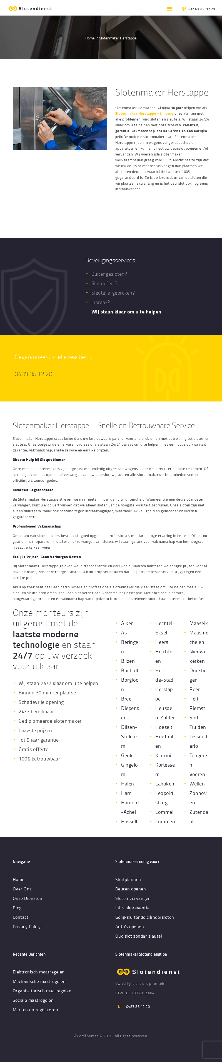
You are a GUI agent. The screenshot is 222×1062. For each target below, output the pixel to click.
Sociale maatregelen (33, 1000)
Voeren (197, 774)
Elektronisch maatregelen (39, 972)
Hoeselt (164, 727)
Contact (21, 917)
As (124, 632)
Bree (126, 698)
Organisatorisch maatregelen (42, 991)
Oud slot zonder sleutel (138, 936)
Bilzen (128, 660)
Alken (127, 623)
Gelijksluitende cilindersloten (144, 917)
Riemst (197, 708)
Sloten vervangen (133, 898)
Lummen (165, 821)
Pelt (193, 698)
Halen (127, 783)
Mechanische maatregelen (39, 981)
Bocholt (130, 670)
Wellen (197, 783)
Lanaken (164, 783)
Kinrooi (163, 755)
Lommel (164, 812)
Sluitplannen (128, 879)
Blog (17, 908)
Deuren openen (130, 889)
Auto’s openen (129, 926)
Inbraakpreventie (132, 908)
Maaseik (198, 623)
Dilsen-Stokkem (129, 736)
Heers (161, 642)
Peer (194, 689)
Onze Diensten (28, 898)
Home (90, 38)
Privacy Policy (27, 926)
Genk (127, 755)
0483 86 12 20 (33, 374)
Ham (126, 793)
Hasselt (129, 821)
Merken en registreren (35, 1009)
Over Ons (22, 889)
